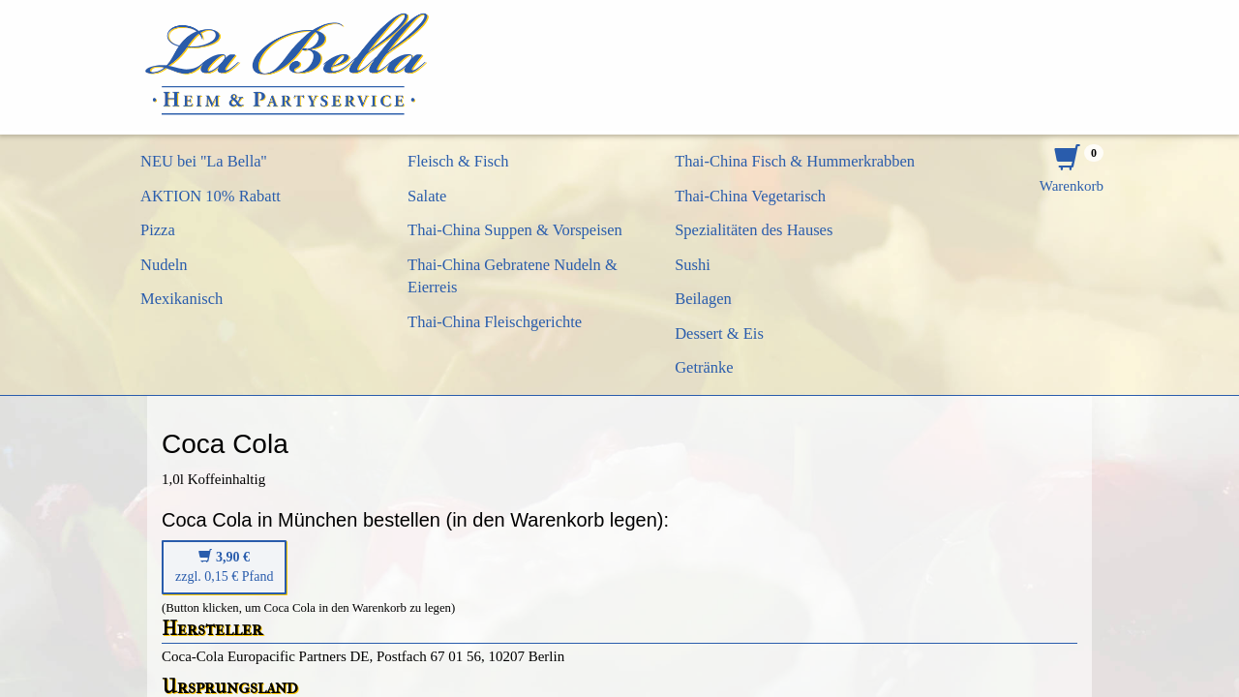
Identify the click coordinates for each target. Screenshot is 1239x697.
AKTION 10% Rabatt (210, 196)
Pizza (157, 230)
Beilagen (703, 298)
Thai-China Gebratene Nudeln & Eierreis (513, 276)
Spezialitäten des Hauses (753, 230)
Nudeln (164, 265)
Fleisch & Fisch (458, 161)
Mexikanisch (181, 298)
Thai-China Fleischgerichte (495, 322)
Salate (427, 196)
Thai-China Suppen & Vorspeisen (515, 230)
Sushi (692, 265)
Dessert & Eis (719, 333)
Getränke (704, 367)
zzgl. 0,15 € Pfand (224, 567)
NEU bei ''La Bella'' (203, 161)
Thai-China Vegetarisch (750, 196)
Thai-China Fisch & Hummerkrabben (795, 161)
